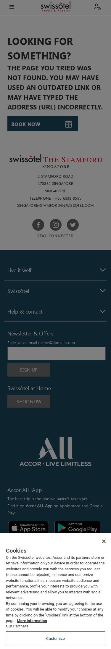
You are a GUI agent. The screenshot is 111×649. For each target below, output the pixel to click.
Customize (55, 638)
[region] (55, 591)
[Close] (103, 541)
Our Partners (17, 626)
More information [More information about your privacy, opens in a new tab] (32, 621)
